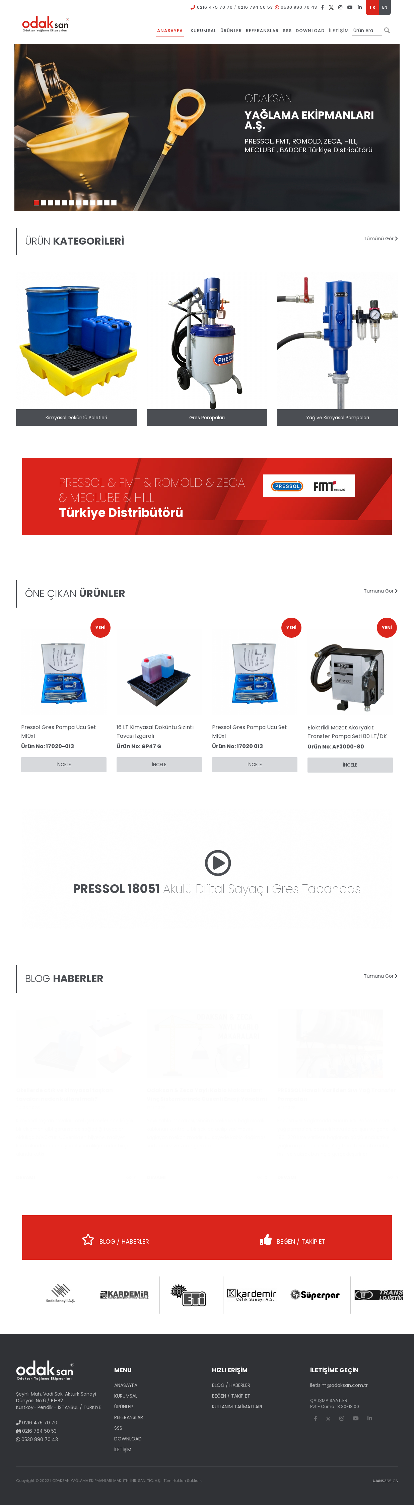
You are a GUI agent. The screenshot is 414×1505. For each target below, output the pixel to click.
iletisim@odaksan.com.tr (339, 1385)
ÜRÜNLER (123, 1406)
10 (99, 202)
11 (107, 202)
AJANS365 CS (385, 1481)
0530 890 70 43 (299, 7)
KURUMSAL (125, 1396)
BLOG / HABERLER (115, 1237)
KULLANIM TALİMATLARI (237, 1406)
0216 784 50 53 (255, 7)
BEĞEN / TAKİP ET (293, 1237)
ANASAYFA (125, 1385)
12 (114, 202)
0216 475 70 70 (215, 7)
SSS (118, 1428)
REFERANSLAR (128, 1417)
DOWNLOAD (128, 1438)
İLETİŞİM (122, 1449)
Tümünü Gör (381, 238)
